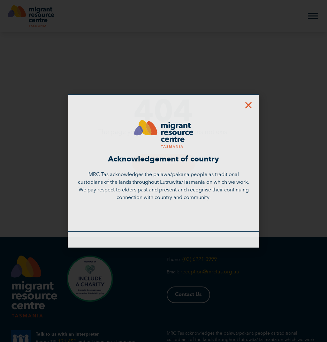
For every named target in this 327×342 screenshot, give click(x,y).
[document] (163, 171)
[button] (248, 105)
